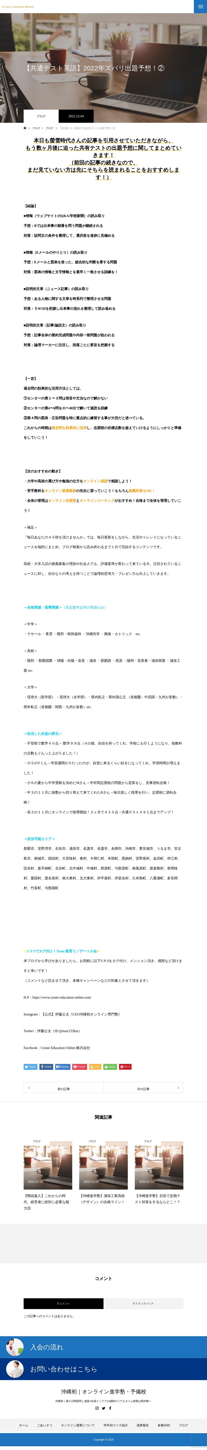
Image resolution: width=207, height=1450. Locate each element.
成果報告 (143, 1425)
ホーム (23, 1425)
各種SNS (164, 1425)
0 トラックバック (143, 1303)
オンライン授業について (78, 1425)
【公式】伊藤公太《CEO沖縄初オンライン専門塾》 (81, 1014)
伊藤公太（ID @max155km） (59, 1031)
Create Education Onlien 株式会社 (65, 1048)
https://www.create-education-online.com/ (61, 997)
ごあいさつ (44, 1425)
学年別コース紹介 (116, 1425)
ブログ (41, 116)
